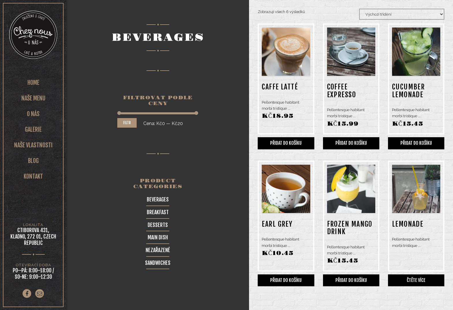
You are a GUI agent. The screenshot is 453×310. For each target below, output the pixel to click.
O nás (33, 114)
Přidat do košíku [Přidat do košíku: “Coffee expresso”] (351, 143)
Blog (33, 160)
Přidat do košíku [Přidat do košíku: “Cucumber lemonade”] (416, 143)
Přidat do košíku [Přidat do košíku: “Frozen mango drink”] (351, 280)
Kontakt (33, 176)
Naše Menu (33, 98)
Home (33, 82)
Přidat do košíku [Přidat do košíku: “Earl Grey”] (286, 280)
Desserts (158, 225)
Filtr (127, 122)
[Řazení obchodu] (401, 14)
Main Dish (158, 237)
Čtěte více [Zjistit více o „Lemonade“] (416, 280)
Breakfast (158, 212)
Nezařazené (158, 250)
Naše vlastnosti (33, 145)
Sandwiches (157, 263)
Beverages (158, 199)
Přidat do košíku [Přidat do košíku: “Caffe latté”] (286, 143)
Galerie (33, 129)
